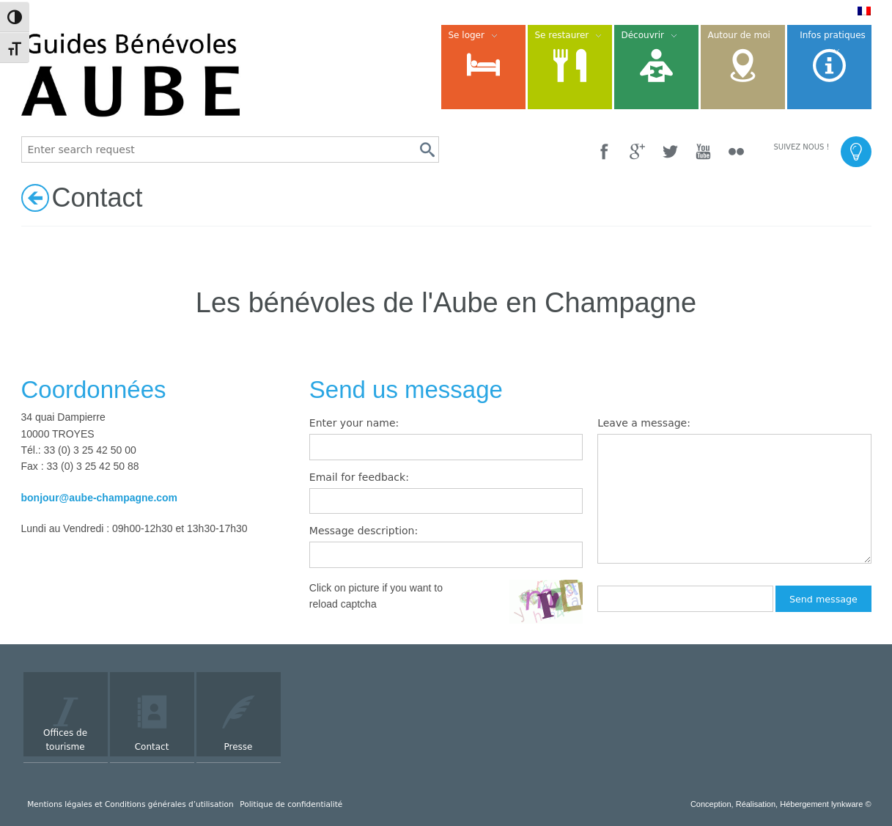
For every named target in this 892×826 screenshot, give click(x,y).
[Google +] (637, 151)
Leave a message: (643, 423)
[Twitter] (670, 151)
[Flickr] (736, 151)
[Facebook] (604, 151)
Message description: (363, 531)
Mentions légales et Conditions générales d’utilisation (130, 804)
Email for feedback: (359, 477)
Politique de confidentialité (291, 804)
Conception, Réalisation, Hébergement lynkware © (780, 804)
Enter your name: (354, 423)
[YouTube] (703, 151)
